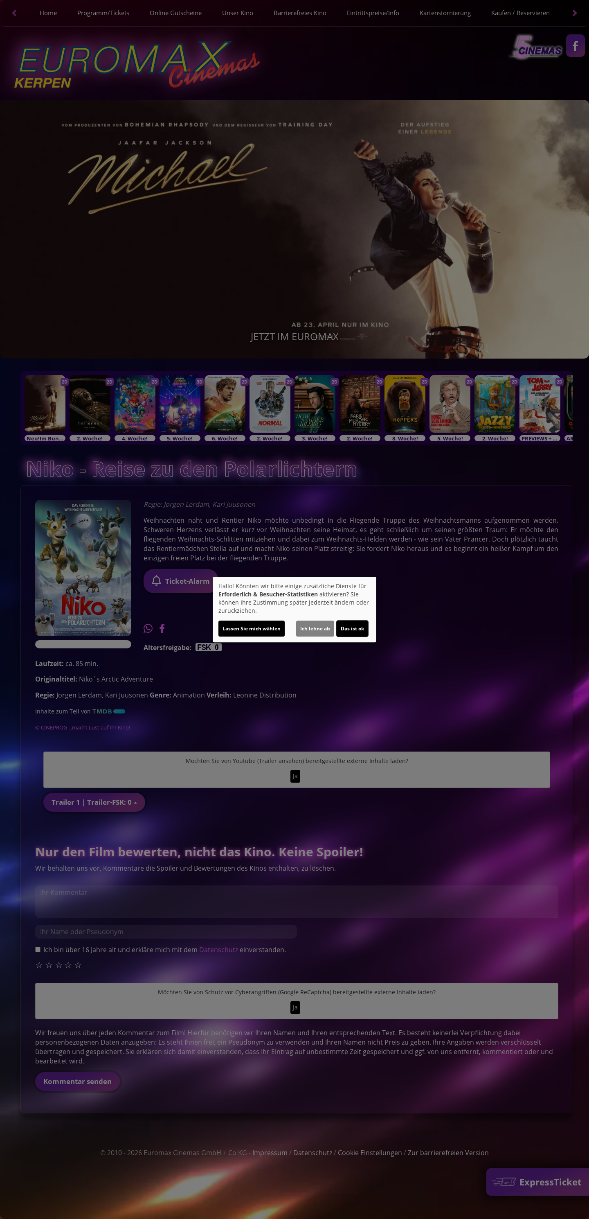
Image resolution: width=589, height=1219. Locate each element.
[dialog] (294, 609)
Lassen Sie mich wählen (252, 628)
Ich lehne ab (315, 628)
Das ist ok (352, 628)
